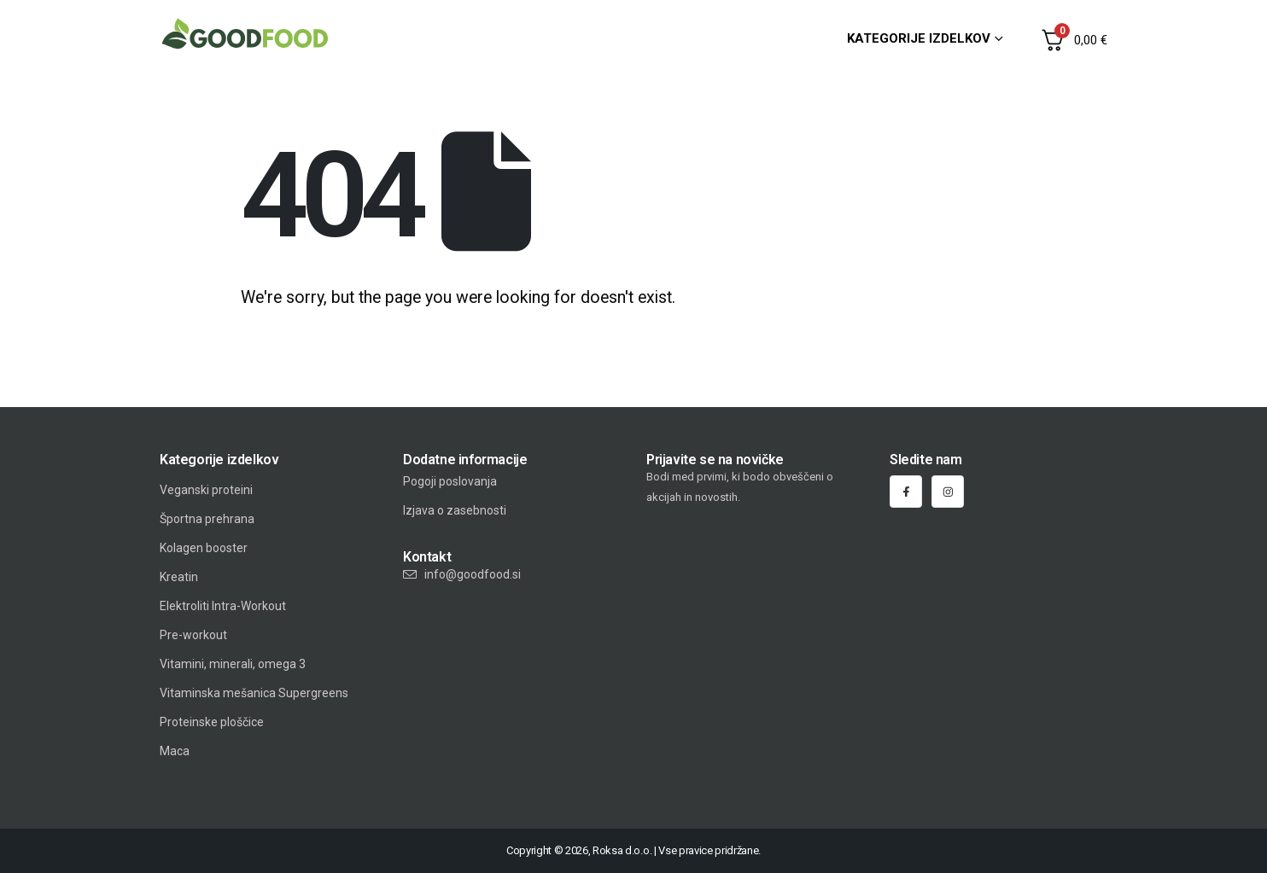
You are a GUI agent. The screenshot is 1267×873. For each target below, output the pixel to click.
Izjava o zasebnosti (454, 510)
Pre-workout (193, 635)
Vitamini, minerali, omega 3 (233, 664)
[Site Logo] (245, 33)
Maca (175, 751)
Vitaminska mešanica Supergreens (254, 693)
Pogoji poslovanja (450, 481)
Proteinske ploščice (212, 722)
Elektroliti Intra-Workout (223, 606)
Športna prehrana (207, 519)
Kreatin (179, 577)
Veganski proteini (206, 490)
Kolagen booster (204, 548)
